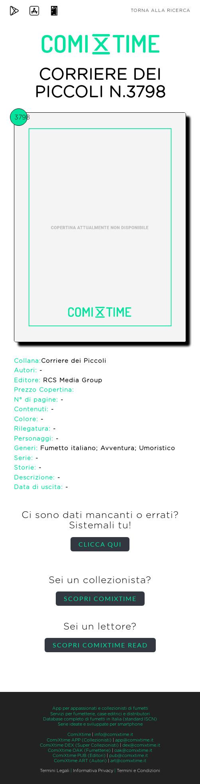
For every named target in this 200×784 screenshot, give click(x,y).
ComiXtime (79, 734)
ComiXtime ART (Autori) (80, 761)
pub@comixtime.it (128, 755)
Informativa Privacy (93, 771)
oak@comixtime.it (133, 750)
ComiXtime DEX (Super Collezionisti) (79, 745)
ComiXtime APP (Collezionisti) (79, 740)
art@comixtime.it (128, 761)
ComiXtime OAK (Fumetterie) (79, 750)
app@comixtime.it (134, 740)
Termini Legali (54, 771)
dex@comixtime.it (141, 745)
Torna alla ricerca (160, 10)
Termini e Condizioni (138, 771)
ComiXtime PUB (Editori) (79, 755)
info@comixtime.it (113, 734)
